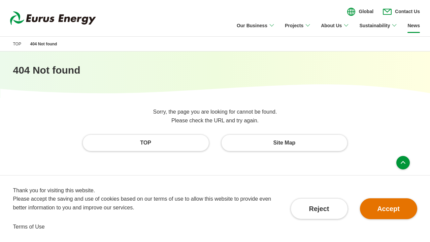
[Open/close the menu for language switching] (360, 11)
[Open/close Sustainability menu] (378, 29)
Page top (403, 162)
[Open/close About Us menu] (335, 29)
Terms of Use (29, 227)
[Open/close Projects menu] (298, 29)
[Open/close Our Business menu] (256, 29)
